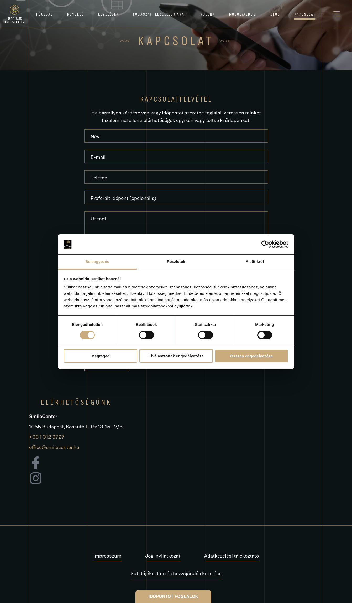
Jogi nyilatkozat (162, 556)
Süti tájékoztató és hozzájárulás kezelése (176, 573)
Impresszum (107, 556)
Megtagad (100, 356)
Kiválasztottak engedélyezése (176, 356)
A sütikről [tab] (255, 261)
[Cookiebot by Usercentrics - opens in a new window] (265, 244)
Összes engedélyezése (251, 356)
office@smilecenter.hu (54, 447)
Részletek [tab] (176, 261)
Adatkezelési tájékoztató (231, 556)
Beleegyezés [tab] (97, 261)
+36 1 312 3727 (46, 437)
